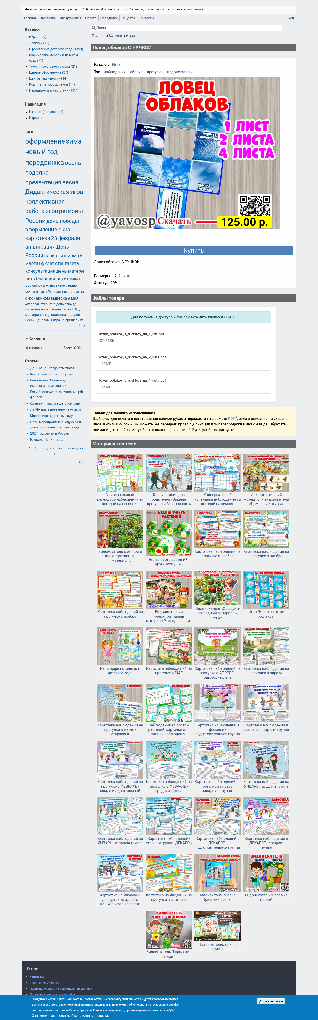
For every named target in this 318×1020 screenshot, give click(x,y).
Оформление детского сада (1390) (56, 49)
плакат (73, 278)
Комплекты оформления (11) (52, 84)
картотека (37, 238)
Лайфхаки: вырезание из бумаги (55, 410)
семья (71, 285)
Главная (30, 18)
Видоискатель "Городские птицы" (168, 954)
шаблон (55, 309)
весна (70, 182)
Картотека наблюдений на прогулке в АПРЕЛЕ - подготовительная (217, 673)
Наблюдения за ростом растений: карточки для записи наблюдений (169, 729)
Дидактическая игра (54, 191)
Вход (290, 18)
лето (30, 278)
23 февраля (65, 238)
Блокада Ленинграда (46, 440)
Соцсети (128, 18)
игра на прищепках (68, 320)
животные (55, 285)
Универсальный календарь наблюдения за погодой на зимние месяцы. (217, 499)
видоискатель (179, 72)
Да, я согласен (271, 1001)
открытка (47, 304)
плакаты (53, 255)
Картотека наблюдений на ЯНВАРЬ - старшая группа (120, 840)
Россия (54, 291)
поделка (37, 172)
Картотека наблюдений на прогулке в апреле (266, 670)
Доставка (48, 18)
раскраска (35, 285)
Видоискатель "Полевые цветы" (266, 897)
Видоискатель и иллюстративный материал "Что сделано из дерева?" (169, 616)
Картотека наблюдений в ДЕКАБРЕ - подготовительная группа (217, 843)
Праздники (109, 18)
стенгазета (67, 263)
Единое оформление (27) (48, 72)
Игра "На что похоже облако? (266, 614)
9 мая (73, 298)
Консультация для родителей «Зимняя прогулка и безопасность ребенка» (169, 499)
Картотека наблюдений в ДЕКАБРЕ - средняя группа (266, 843)
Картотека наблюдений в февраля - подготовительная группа (217, 729)
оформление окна (47, 230)
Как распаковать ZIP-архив (51, 374)
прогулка (155, 72)
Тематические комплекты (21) (53, 67)
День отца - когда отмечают (52, 368)
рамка (66, 309)
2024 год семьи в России (49, 433)
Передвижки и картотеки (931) (53, 91)
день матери (70, 271)
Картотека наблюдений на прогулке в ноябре (217, 553)
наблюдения (115, 72)
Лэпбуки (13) (39, 43)
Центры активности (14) (48, 78)
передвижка (44, 162)
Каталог (115, 36)
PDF (231, 418)
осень (73, 162)
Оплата (90, 18)
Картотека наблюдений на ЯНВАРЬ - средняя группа (266, 784)
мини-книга (36, 291)
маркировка (35, 315)
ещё (82, 462)
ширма (71, 255)
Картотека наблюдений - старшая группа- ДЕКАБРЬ (169, 840)
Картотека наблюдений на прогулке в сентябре (169, 897)
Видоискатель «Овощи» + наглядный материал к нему (218, 613)
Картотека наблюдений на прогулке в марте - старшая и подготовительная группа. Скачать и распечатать (120, 729)
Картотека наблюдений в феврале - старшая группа (266, 727)
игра (51, 211)
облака (136, 72)
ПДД (76, 309)
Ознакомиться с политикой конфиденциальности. (70, 1015)
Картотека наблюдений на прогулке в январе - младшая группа (217, 786)
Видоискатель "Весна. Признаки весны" (218, 897)
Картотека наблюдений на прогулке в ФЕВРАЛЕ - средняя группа (169, 786)
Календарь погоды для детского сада (120, 670)
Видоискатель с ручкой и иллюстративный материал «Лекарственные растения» (120, 556)
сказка (68, 291)
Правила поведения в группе (218, 946)
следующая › (52, 448)
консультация (40, 271)
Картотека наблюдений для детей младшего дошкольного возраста (120, 899)
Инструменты (70, 18)
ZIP (191, 430)
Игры (130, 36)
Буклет (46, 263)
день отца (64, 304)
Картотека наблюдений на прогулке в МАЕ (169, 670)
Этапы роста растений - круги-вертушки (168, 561)
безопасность (51, 278)
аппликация (40, 247)
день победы (62, 221)
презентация (43, 182)
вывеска (59, 298)
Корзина (35, 118)
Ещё (82, 325)
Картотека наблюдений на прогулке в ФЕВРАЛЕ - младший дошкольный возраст (120, 786)
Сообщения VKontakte (45, 983)
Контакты (146, 18)
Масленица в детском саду (51, 416)
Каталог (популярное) (46, 112)
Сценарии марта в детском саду (55, 404)
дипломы (44, 320)
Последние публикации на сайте (53, 994)
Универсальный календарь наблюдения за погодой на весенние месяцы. (120, 499)
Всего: (69, 348)
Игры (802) (38, 37)
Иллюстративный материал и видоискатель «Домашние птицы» (266, 499)
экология (32, 304)
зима (74, 141)
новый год (41, 152)
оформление (45, 141)
